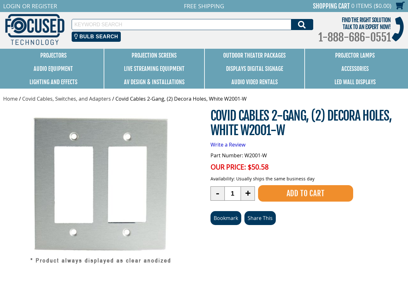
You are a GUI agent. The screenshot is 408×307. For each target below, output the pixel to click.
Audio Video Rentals (254, 81)
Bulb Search (96, 36)
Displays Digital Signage (254, 68)
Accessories (355, 68)
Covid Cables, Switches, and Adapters (66, 98)
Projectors (53, 55)
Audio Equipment (53, 68)
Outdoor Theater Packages (254, 55)
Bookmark (226, 218)
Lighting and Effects (53, 81)
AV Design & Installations (154, 81)
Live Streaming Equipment (154, 68)
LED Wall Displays (355, 81)
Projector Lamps (355, 55)
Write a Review (227, 144)
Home (10, 98)
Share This (260, 218)
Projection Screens (154, 55)
